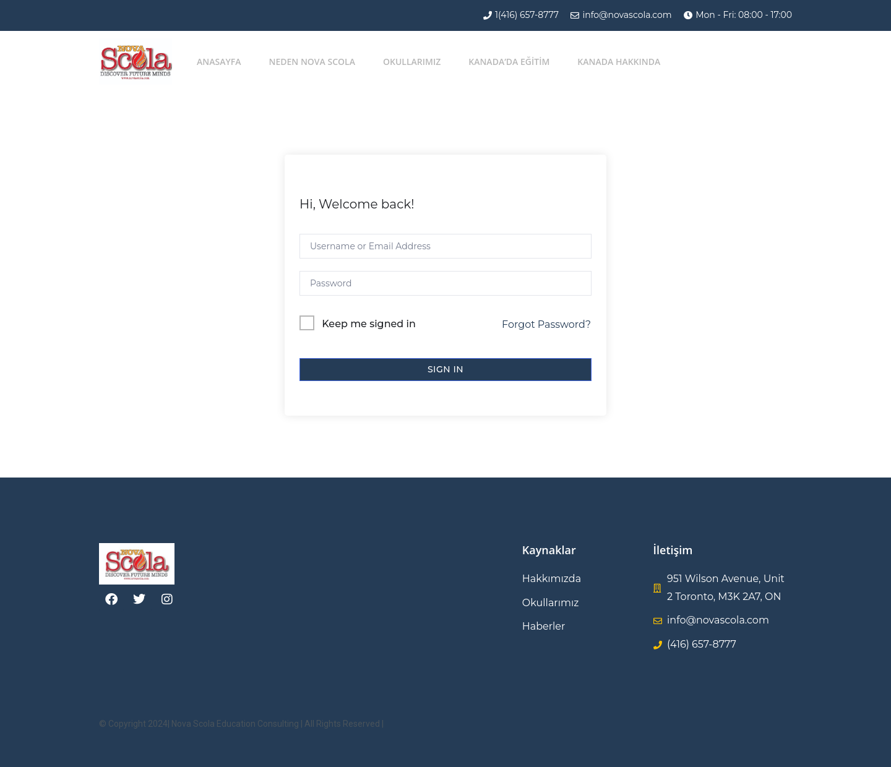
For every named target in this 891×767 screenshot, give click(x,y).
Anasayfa (219, 61)
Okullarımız (412, 61)
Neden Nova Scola (312, 61)
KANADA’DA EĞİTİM (508, 61)
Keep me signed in (369, 324)
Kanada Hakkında (618, 61)
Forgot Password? (546, 324)
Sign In (445, 369)
